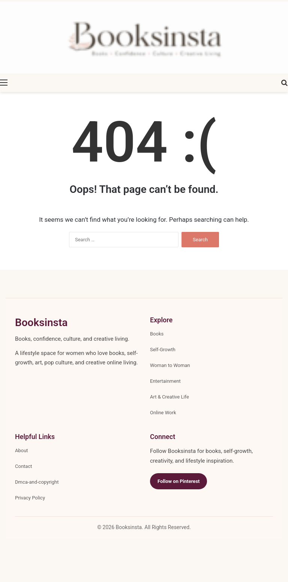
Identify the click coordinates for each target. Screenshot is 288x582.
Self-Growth (163, 349)
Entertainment (165, 381)
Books (157, 334)
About (21, 450)
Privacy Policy (30, 498)
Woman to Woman (170, 365)
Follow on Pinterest (179, 481)
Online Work (163, 412)
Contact (23, 466)
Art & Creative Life (169, 397)
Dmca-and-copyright (36, 482)
